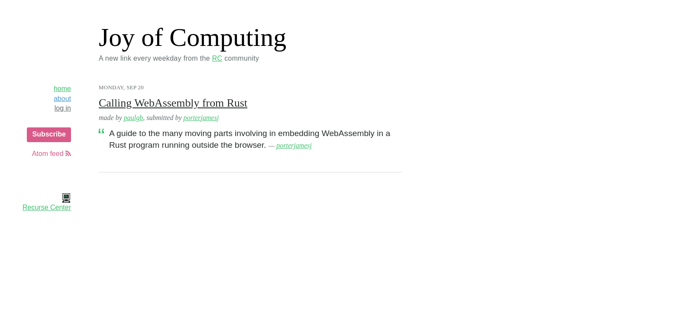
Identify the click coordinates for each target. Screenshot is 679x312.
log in (63, 108)
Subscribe (48, 134)
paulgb (133, 117)
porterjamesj (201, 117)
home (62, 88)
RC (217, 58)
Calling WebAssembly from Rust (173, 103)
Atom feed (51, 153)
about (62, 98)
